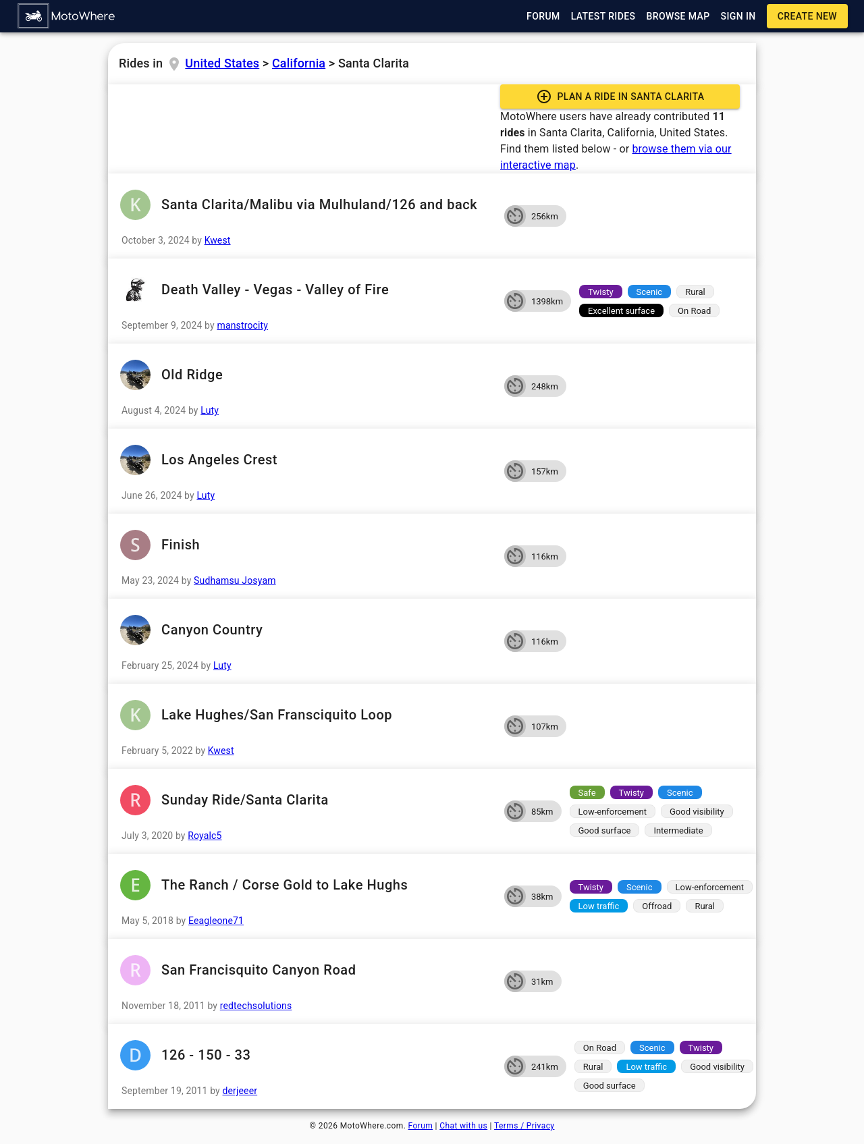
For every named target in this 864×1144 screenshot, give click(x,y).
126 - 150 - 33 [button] (306, 1055)
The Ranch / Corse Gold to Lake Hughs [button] (306, 885)
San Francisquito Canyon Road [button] (306, 970)
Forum (420, 1126)
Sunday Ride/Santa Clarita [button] (306, 800)
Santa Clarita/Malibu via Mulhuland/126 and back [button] (306, 204)
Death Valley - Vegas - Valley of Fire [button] (306, 289)
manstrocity (242, 325)
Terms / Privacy (524, 1126)
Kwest (218, 240)
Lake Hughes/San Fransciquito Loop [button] (306, 715)
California (298, 63)
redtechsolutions (256, 1005)
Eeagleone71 (216, 920)
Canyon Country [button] (306, 630)
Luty (209, 410)
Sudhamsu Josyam (235, 580)
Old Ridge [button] (306, 375)
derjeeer (240, 1090)
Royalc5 (204, 835)
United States (222, 63)
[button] (66, 16)
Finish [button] (306, 545)
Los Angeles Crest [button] (306, 460)
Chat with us (463, 1126)
